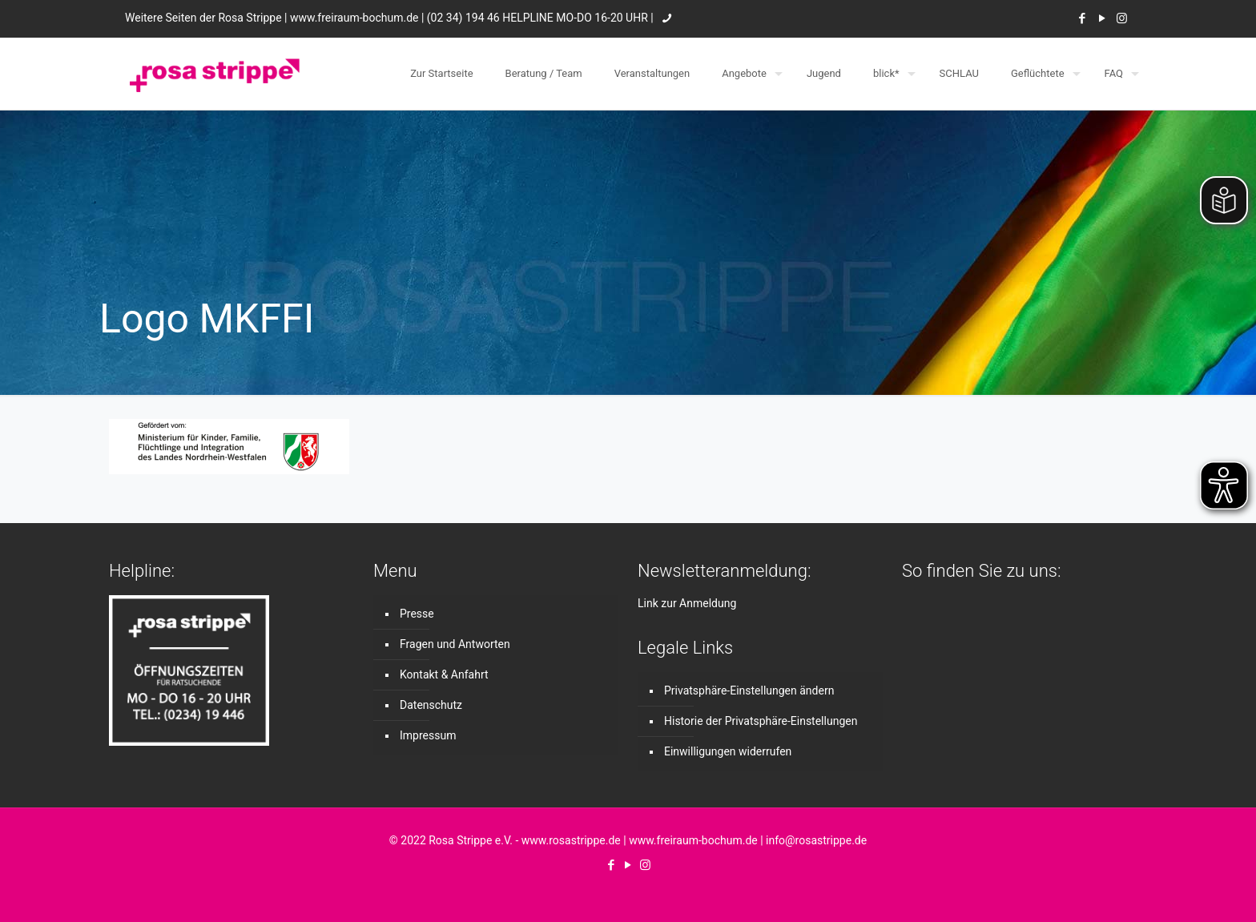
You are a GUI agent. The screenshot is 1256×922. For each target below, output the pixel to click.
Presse (417, 613)
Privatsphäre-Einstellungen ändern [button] (749, 690)
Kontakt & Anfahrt (444, 674)
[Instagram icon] (1122, 18)
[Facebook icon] (1082, 18)
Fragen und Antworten (455, 644)
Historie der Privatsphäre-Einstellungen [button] (760, 721)
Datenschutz (431, 705)
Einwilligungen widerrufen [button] (727, 751)
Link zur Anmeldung (687, 603)
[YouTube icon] (1102, 18)
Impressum (428, 735)
